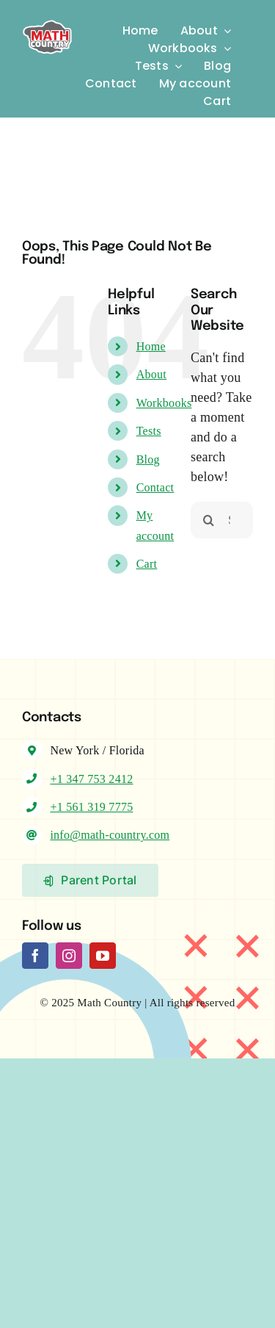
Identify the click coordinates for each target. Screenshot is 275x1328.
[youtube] (102, 955)
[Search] (209, 520)
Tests (148, 431)
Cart (147, 563)
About (151, 374)
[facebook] (35, 955)
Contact (155, 487)
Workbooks (164, 403)
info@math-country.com (109, 835)
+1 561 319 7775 (91, 807)
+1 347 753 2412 (91, 779)
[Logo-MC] (47, 18)
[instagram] (69, 955)
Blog (148, 459)
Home (151, 346)
